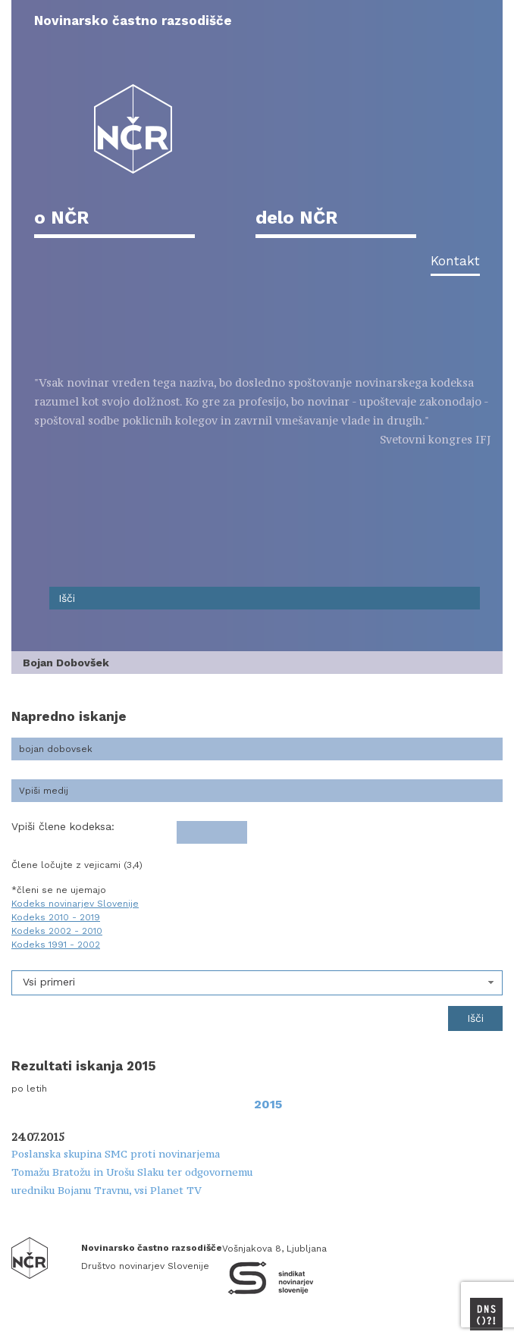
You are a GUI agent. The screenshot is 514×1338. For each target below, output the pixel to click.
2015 (268, 1104)
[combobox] (257, 982)
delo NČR (296, 217)
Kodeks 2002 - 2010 (56, 931)
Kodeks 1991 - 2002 (55, 944)
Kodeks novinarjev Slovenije (75, 903)
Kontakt (455, 260)
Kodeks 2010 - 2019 (55, 917)
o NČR (61, 217)
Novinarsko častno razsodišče (133, 20)
